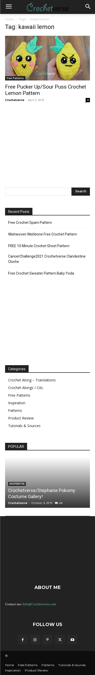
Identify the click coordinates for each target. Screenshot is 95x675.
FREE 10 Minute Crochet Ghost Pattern (38, 246)
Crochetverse (14, 100)
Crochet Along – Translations (32, 380)
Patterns (15, 410)
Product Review (21, 418)
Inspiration (16, 402)
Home (9, 19)
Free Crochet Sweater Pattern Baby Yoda (41, 273)
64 (60, 503)
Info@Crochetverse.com (39, 604)
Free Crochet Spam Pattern (30, 223)
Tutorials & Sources (24, 425)
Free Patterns (15, 78)
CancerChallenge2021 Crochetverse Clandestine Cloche (47, 259)
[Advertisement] (48, 144)
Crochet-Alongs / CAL (25, 387)
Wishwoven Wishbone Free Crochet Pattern (42, 234)
